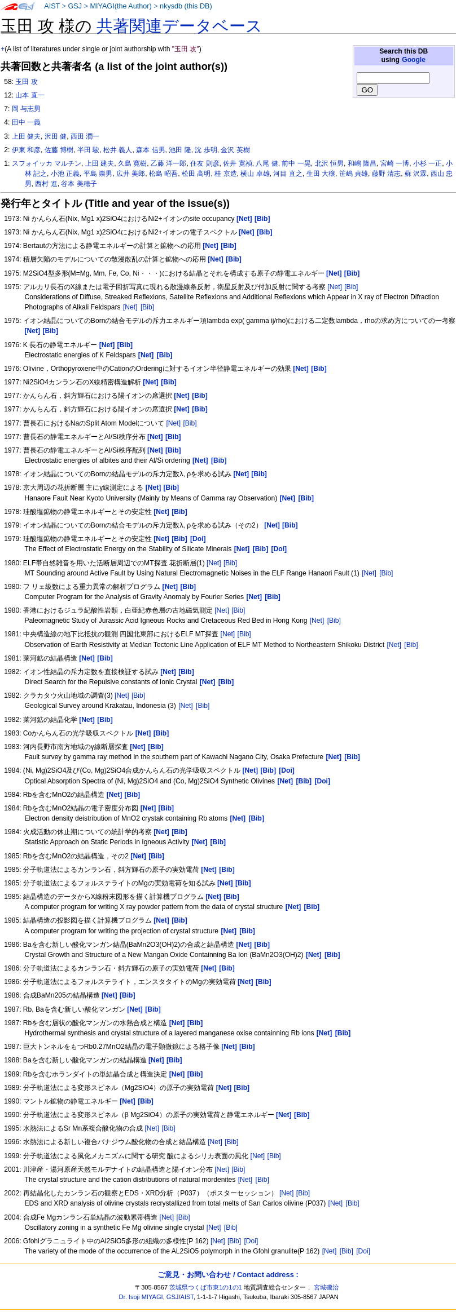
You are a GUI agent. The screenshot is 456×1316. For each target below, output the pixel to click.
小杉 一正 (427, 163)
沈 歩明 (206, 150)
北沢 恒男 (329, 163)
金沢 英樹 (235, 150)
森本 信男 (150, 150)
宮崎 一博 (394, 163)
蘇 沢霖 (416, 174)
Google (414, 60)
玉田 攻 (26, 82)
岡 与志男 (26, 109)
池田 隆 (180, 150)
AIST (52, 6)
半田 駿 (88, 150)
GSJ (75, 6)
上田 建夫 (99, 163)
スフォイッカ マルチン (46, 163)
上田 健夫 (26, 136)
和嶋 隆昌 (362, 163)
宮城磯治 (326, 1287)
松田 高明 (196, 174)
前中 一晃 (296, 163)
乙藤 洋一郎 (168, 163)
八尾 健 (267, 163)
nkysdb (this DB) (186, 6)
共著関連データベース (179, 26)
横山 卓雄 (254, 174)
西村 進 (46, 184)
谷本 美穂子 (79, 184)
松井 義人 (117, 150)
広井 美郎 (130, 174)
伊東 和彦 (26, 150)
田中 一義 (26, 122)
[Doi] (251, 1241)
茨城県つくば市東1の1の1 (205, 1287)
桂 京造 (225, 174)
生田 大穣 (320, 174)
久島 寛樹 (132, 163)
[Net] (334, 287)
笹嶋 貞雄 (353, 174)
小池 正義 (65, 174)
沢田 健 (56, 136)
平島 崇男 (98, 174)
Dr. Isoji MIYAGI (141, 1296)
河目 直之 (287, 174)
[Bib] (351, 287)
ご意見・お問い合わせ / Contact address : (227, 1274)
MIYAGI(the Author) (120, 6)
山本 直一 (29, 95)
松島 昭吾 (163, 174)
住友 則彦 (204, 163)
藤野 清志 (386, 174)
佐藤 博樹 (59, 150)
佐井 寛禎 (237, 163)
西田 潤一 (85, 136)
